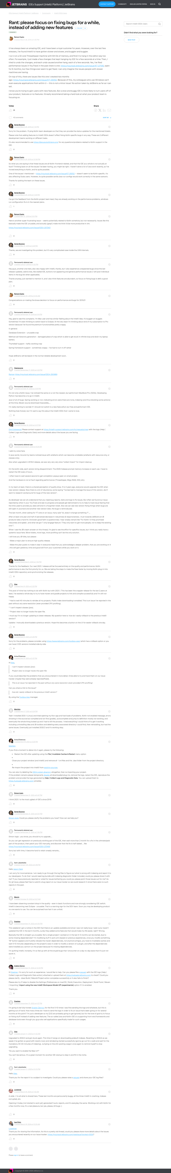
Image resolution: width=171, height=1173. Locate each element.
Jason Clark (18, 869)
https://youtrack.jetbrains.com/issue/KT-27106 (82, 66)
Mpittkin (17, 709)
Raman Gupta (19, 37)
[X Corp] (100, 110)
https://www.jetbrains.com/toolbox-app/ (63, 641)
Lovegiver (17, 1090)
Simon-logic (18, 793)
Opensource (18, 368)
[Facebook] (95, 110)
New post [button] (131, 40)
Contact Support (107, 4)
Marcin (16, 897)
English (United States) (138, 4)
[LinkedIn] (104, 110)
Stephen (17, 921)
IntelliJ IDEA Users (60, 13)
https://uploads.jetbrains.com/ (21, 781)
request (83, 972)
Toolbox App (24, 697)
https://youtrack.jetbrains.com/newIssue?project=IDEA (70, 1134)
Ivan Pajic (17, 1122)
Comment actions (109, 126)
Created (26, 127)
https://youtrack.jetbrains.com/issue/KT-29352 (35, 80)
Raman (12, 374)
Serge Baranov (19, 125)
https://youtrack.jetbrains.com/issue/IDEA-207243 (29, 228)
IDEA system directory (42, 772)
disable (47, 775)
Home (17, 4)
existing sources (50, 768)
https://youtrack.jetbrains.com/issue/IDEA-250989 (36, 374)
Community (122, 4)
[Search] (143, 23)
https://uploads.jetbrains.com (78, 975)
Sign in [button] (152, 4)
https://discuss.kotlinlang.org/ (46, 142)
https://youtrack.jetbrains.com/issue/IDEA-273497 (29, 847)
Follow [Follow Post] (79, 28)
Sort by (106, 117)
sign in (16, 1155)
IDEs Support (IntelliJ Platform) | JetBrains (23, 13)
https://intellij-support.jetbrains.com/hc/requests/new (66, 429)
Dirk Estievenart (15, 429)
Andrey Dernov (19, 966)
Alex (15, 584)
